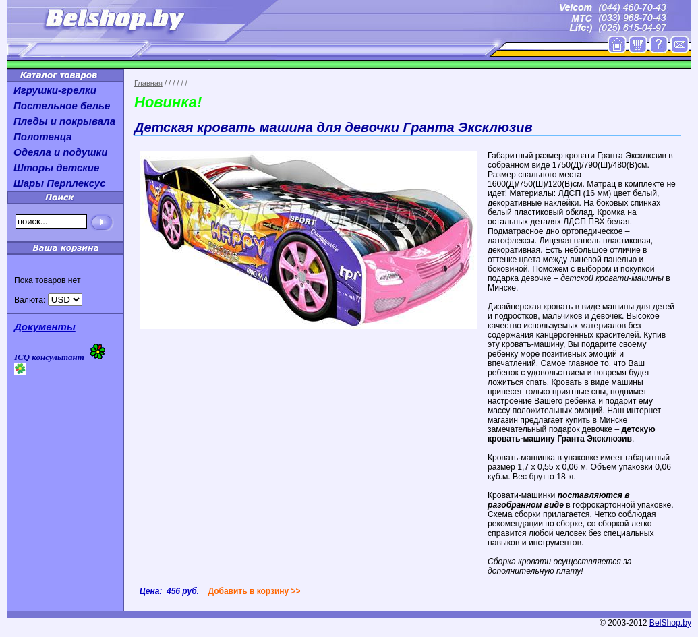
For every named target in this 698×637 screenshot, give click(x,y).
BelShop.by (670, 623)
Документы (45, 326)
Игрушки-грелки (54, 90)
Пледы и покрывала (64, 121)
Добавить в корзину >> (254, 591)
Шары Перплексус (59, 183)
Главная (148, 83)
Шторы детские (56, 167)
